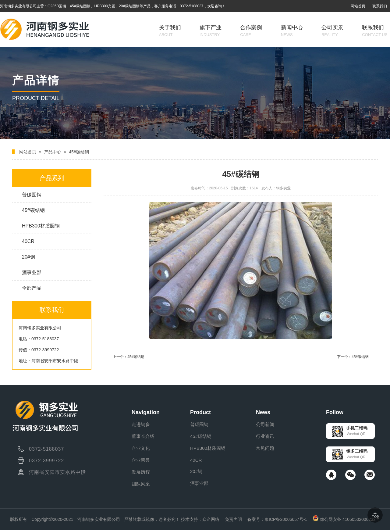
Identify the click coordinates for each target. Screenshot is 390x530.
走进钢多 (141, 424)
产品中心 (52, 151)
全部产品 (31, 288)
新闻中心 (292, 30)
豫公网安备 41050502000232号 (346, 519)
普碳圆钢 (31, 194)
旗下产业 (211, 30)
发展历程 (141, 471)
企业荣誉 (141, 460)
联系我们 (379, 6)
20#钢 (28, 257)
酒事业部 (31, 272)
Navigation (146, 412)
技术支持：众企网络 (200, 519)
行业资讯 (265, 436)
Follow (334, 412)
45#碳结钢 (79, 151)
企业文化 (141, 448)
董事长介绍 (143, 436)
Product (200, 412)
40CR (28, 241)
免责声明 (233, 519)
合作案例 (251, 30)
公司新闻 (265, 424)
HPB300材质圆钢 (41, 225)
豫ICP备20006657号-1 (285, 519)
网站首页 (358, 6)
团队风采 (141, 483)
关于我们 (170, 30)
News (263, 412)
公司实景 (332, 30)
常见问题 (265, 448)
